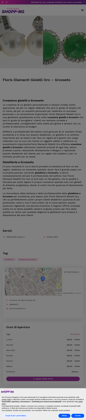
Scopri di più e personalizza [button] (15, 416)
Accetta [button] (78, 416)
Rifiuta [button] (64, 416)
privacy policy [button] (6, 399)
